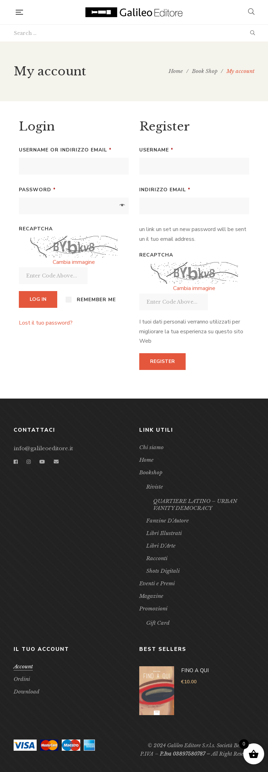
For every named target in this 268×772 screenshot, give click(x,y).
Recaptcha (36, 228)
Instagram (29, 461)
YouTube (42, 461)
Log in (38, 299)
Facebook (16, 461)
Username (170, 149)
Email (56, 461)
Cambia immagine (74, 262)
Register (162, 361)
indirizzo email (178, 189)
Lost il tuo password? (46, 323)
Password (51, 189)
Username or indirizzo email (74, 149)
